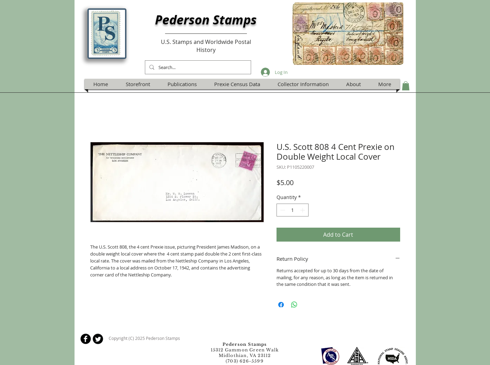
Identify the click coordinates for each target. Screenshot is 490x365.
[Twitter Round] (98, 339)
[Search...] (197, 67)
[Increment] (303, 210)
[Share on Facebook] (281, 305)
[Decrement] (282, 210)
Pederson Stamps (206, 19)
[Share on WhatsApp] (294, 305)
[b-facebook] (85, 339)
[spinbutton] (292, 210)
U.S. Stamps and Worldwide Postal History (206, 45)
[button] (406, 85)
